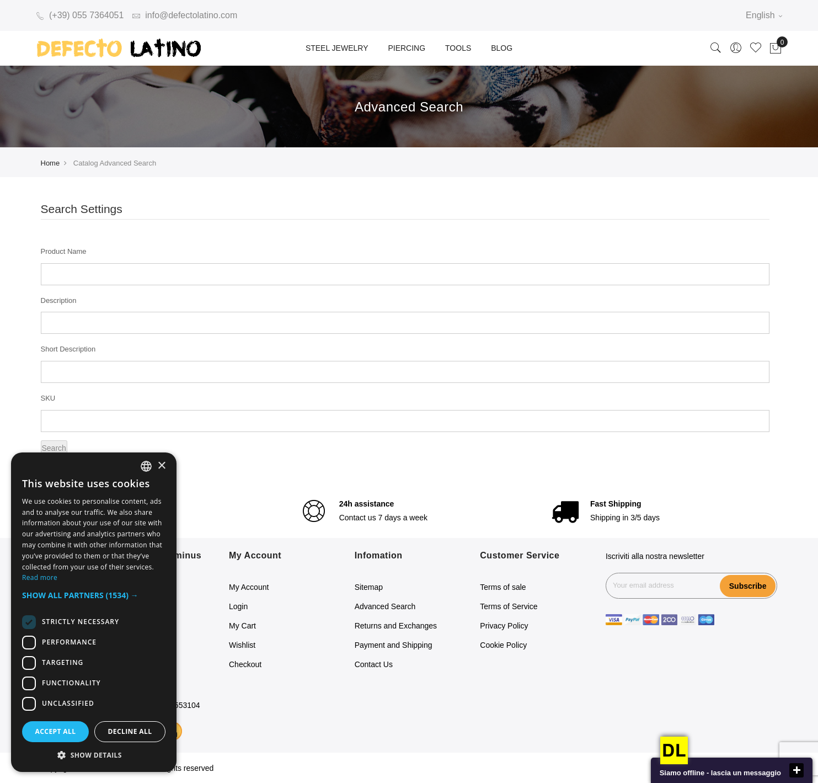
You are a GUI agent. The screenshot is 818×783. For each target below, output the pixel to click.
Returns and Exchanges (396, 625)
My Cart (242, 625)
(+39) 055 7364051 (80, 15)
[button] (93, 596)
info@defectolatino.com (185, 15)
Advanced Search (385, 606)
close (796, 770)
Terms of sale (503, 587)
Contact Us (374, 664)
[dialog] (94, 612)
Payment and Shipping (393, 645)
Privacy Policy (504, 625)
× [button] (161, 466)
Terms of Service (508, 606)
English (764, 15)
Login (238, 606)
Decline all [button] (130, 731)
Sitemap (369, 587)
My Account (249, 587)
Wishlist (242, 645)
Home (50, 163)
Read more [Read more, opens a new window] (39, 577)
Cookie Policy (503, 645)
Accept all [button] (55, 731)
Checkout (245, 664)
